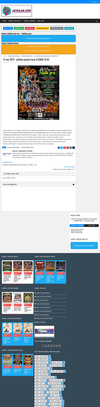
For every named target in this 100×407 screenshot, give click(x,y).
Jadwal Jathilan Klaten (41, 265)
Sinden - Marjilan (71, 271)
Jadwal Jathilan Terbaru (27, 58)
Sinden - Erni (70, 351)
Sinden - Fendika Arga (87, 235)
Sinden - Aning (70, 295)
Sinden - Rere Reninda (72, 378)
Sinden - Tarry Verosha (87, 253)
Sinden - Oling (70, 369)
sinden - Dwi (81, 392)
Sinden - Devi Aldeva (85, 345)
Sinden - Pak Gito (71, 283)
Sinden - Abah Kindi (87, 292)
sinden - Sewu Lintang (86, 324)
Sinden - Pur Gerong (86, 262)
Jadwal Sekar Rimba (76, 41)
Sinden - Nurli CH (71, 256)
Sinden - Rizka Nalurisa (73, 232)
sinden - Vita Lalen (71, 277)
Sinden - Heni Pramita (84, 303)
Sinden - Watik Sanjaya (72, 318)
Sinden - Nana (83, 366)
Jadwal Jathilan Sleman (13, 58)
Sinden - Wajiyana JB (85, 271)
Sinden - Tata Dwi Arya (72, 384)
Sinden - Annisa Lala (84, 295)
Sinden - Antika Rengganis (73, 297)
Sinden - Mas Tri (84, 360)
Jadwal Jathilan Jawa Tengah (42, 261)
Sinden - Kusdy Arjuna (72, 226)
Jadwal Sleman (21, 27)
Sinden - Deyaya (70, 348)
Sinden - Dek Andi (71, 345)
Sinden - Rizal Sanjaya (85, 256)
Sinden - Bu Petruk (71, 339)
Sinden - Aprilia (71, 333)
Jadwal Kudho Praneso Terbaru (43, 283)
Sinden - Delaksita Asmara (73, 238)
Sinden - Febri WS (88, 232)
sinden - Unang (70, 327)
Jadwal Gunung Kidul (44, 27)
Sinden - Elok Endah (84, 348)
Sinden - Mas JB (87, 306)
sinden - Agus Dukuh (72, 274)
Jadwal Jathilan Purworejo (42, 272)
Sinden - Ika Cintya (87, 280)
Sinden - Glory (86, 268)
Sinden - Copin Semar (72, 342)
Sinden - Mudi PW (71, 366)
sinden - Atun (70, 392)
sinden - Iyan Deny (86, 321)
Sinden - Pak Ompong (85, 283)
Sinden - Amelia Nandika (73, 229)
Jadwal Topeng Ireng (76, 43)
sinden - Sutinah (71, 395)
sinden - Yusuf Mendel (86, 277)
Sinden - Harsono (85, 354)
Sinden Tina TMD (82, 389)
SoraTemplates (12, 404)
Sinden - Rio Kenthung (72, 381)
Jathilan (91, 36)
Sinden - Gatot (70, 303)
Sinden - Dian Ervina (72, 262)
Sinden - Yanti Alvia (88, 259)
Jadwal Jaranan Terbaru (77, 40)
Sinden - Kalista (89, 357)
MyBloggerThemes (30, 404)
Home (4, 19)
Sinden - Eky (85, 300)
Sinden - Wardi (70, 387)
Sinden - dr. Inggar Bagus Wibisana (76, 250)
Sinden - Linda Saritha (72, 244)
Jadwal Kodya (35, 30)
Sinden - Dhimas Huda (72, 280)
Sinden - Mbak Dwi (71, 363)
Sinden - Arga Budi (84, 333)
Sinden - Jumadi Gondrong (73, 357)
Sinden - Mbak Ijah (85, 363)
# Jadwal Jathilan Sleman (13, 152)
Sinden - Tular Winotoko (73, 315)
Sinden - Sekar (70, 265)
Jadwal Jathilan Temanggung (43, 276)
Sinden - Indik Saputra (72, 306)
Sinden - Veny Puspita (84, 289)
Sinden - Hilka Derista (72, 241)
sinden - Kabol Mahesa (72, 292)
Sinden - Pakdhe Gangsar (73, 372)
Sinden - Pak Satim (83, 369)
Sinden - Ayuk (84, 336)
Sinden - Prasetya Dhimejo (73, 375)
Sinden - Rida (70, 286)
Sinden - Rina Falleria (83, 286)
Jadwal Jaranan (29, 19)
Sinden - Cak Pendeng (72, 268)
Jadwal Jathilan (14, 19)
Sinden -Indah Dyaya (88, 318)
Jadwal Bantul (32, 27)
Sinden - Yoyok (82, 387)
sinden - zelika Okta (85, 395)
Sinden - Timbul (71, 289)
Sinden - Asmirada (71, 336)
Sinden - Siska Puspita (72, 312)
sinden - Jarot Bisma (84, 265)
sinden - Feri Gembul (87, 274)
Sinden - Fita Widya (71, 354)
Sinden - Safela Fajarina (73, 259)
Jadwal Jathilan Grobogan (42, 258)
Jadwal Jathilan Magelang (42, 269)
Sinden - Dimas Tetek (72, 235)
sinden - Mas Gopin (71, 324)
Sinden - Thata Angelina (73, 247)
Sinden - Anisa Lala (87, 330)
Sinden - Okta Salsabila (73, 309)
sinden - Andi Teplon (72, 321)
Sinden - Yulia (70, 389)
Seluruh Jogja (10, 27)
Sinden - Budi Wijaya (86, 339)
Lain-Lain (40, 19)
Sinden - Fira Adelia (83, 351)
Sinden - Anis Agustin (72, 330)
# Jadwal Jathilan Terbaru (27, 152)
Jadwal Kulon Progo (58, 27)
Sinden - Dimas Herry (72, 300)
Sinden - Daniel (86, 342)
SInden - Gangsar (83, 327)
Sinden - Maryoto (71, 360)
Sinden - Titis (85, 384)
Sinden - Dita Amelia (72, 253)
